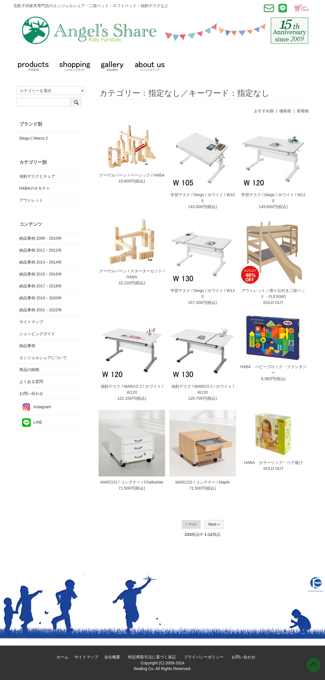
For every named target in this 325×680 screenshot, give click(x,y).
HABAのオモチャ (34, 188)
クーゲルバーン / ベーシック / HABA (131, 175)
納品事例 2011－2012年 (40, 250)
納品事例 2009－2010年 (40, 238)
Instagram (35, 407)
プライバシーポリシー (206, 657)
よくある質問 (31, 381)
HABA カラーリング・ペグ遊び (273, 462)
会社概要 (114, 657)
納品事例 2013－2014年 (40, 262)
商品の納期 (29, 369)
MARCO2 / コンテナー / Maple (202, 482)
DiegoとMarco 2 (33, 138)
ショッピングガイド (37, 333)
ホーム (64, 657)
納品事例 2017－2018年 (40, 286)
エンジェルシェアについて (43, 357)
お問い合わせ (31, 393)
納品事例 (27, 345)
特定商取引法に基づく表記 (154, 657)
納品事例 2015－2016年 (40, 274)
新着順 (303, 111)
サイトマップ (31, 322)
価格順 (285, 111)
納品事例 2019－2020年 (40, 298)
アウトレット (31, 200)
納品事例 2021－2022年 (40, 310)
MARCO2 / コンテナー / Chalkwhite (131, 482)
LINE (30, 422)
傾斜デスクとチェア (37, 176)
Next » (214, 524)
